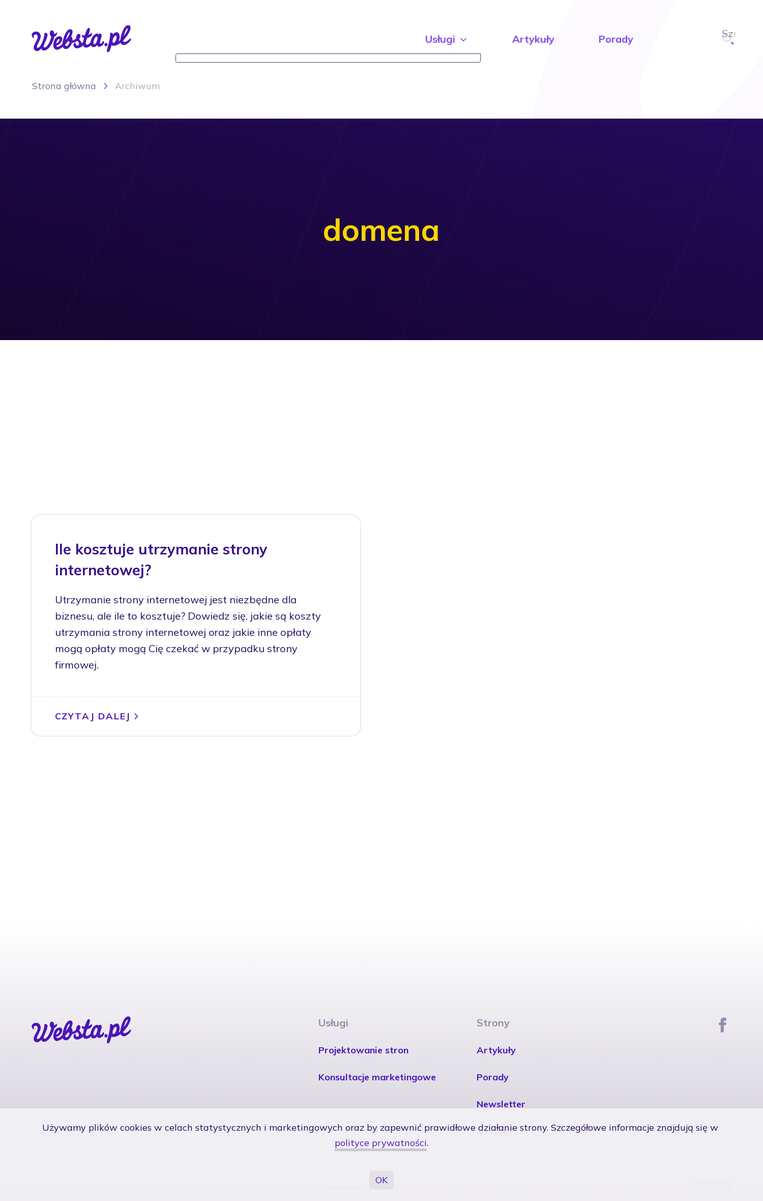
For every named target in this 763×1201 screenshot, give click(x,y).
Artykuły (533, 39)
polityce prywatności (381, 1143)
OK (381, 1180)
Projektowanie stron (363, 1050)
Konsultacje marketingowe (377, 1077)
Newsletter (501, 1104)
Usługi (446, 39)
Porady (615, 39)
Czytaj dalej (98, 716)
